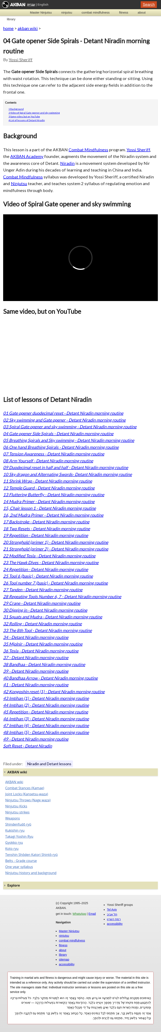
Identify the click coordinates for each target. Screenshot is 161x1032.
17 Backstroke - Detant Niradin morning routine (46, 521)
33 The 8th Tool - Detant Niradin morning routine (47, 630)
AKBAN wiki (14, 782)
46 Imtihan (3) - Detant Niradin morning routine (46, 718)
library (11, 19)
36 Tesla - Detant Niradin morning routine (40, 650)
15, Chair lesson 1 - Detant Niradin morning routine (49, 508)
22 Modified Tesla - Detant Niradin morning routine (49, 555)
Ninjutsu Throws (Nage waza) (28, 800)
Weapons (12, 818)
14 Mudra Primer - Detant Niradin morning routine (49, 501)
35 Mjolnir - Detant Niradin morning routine (42, 643)
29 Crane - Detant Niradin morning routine (41, 603)
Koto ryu (11, 848)
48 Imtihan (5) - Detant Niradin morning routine (46, 732)
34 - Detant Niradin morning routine (35, 637)
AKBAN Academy (26, 156)
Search (149, 5)
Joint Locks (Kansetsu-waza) (26, 794)
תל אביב (112, 914)
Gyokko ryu (14, 842)
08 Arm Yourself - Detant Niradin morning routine (48, 460)
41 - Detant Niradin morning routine (35, 684)
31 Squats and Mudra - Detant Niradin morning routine (52, 616)
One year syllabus (19, 866)
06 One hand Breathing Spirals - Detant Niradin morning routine (61, 447)
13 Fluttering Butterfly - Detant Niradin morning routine (53, 494)
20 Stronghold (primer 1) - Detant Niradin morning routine (55, 542)
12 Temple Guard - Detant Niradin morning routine (49, 487)
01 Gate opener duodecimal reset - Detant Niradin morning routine (63, 413)
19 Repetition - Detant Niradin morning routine (45, 535)
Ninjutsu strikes (17, 812)
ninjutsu (66, 12)
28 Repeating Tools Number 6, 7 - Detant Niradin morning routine (62, 596)
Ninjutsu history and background (30, 873)
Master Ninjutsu (41, 12)
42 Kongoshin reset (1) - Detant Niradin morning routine (54, 691)
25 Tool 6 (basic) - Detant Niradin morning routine (48, 575)
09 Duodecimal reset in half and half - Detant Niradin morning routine (65, 467)
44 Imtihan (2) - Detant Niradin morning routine (46, 705)
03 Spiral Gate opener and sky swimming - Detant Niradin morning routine (69, 426)
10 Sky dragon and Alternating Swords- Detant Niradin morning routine (67, 474)
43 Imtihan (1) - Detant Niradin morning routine (46, 698)
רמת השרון (114, 919)
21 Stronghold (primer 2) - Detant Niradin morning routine (55, 548)
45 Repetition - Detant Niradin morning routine (45, 711)
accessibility (67, 964)
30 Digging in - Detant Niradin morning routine (45, 610)
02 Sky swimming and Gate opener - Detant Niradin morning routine (64, 419)
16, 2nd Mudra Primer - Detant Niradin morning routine (53, 514)
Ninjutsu (19, 183)
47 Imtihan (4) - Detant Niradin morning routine (46, 725)
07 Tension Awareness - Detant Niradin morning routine (53, 453)
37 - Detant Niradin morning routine (35, 657)
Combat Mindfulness (88, 149)
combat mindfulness (95, 12)
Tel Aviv (112, 909)
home (8, 28)
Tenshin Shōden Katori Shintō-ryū (31, 854)
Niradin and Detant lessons (49, 763)
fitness (123, 12)
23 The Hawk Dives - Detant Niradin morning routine (51, 562)
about (142, 12)
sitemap (64, 959)
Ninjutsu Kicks (16, 806)
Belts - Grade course (21, 860)
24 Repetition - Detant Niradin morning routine (45, 569)
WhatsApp (79, 913)
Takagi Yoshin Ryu (19, 836)
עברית (31, 4)
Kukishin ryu (15, 830)
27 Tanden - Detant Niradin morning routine (42, 589)
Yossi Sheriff (20, 59)
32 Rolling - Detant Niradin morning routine (42, 623)
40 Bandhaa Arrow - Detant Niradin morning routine (50, 677)
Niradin (67, 163)
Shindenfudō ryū (18, 824)
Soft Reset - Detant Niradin (27, 745)
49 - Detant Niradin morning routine (35, 738)
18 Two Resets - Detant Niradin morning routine (46, 528)
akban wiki (28, 28)
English (43, 4)
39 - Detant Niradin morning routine (35, 671)
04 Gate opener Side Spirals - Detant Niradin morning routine (58, 433)
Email (92, 913)
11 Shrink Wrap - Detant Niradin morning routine (47, 480)
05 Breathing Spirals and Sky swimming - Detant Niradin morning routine (68, 440)
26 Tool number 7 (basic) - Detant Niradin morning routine (55, 582)
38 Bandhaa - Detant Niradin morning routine (44, 664)
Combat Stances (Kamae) (24, 788)
